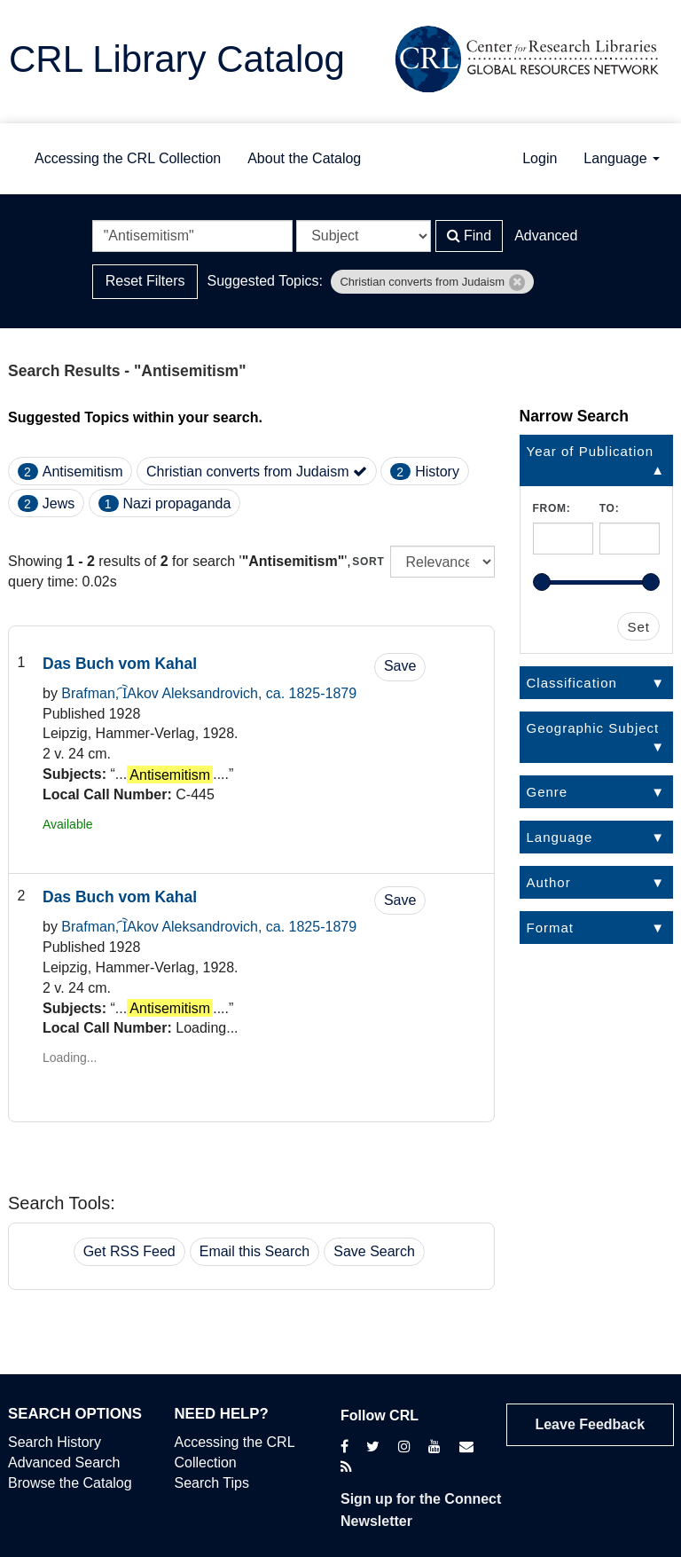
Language (621, 158)
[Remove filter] (517, 282)
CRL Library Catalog (177, 59)
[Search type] (363, 236)
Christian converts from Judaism (256, 471)
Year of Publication (590, 451)
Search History (54, 1442)
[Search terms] (192, 236)
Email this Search (255, 1251)
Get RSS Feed (129, 1251)
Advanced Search (64, 1462)
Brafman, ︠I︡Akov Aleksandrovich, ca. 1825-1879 (208, 693)
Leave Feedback (590, 1424)
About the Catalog (304, 158)
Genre (547, 791)
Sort (368, 561)
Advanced (545, 235)
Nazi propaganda (177, 503)
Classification (572, 682)
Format (551, 927)
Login (539, 158)
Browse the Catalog (70, 1482)
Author (549, 882)
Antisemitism (83, 471)
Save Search (374, 1251)
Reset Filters (145, 280)
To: (609, 508)
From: (552, 508)
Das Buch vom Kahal (120, 663)
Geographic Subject (593, 727)
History (437, 471)
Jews (58, 503)
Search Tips (212, 1482)
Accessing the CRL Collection (128, 158)
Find (469, 235)
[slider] (542, 582)
